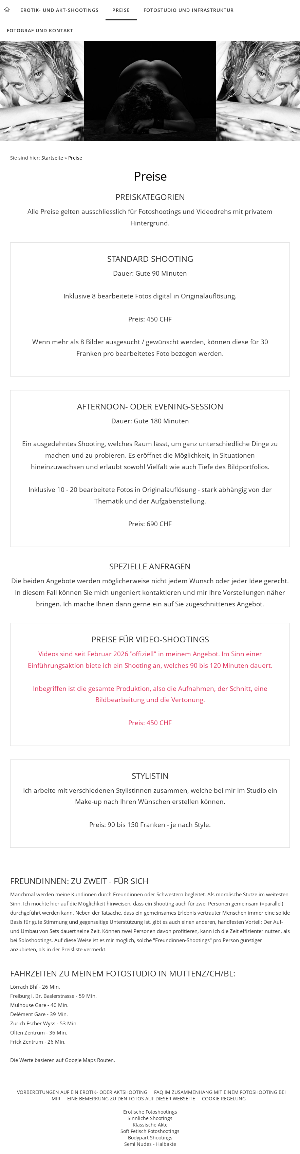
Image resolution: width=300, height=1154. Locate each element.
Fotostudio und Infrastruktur (189, 10)
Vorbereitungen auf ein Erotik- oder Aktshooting (82, 1092)
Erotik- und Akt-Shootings (59, 10)
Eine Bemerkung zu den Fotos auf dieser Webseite (131, 1098)
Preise (121, 10)
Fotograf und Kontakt (40, 30)
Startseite (52, 158)
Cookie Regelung (224, 1098)
